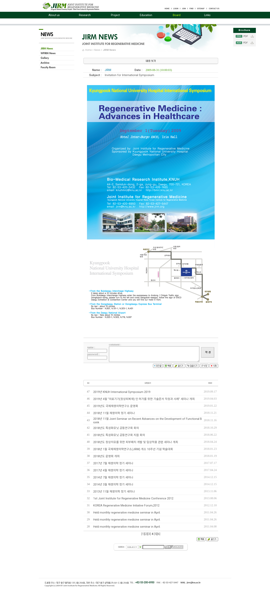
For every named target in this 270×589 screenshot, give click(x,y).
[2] (146, 534)
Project (115, 15)
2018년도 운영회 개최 (106, 456)
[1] (143, 534)
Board (176, 15)
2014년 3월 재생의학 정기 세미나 (113, 484)
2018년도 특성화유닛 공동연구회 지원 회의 (119, 435)
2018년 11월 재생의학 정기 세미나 (114, 413)
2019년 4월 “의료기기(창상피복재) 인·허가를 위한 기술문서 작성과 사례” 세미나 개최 (144, 399)
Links (207, 15)
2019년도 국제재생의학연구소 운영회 (115, 406)
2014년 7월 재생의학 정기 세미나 (113, 477)
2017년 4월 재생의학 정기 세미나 (113, 470)
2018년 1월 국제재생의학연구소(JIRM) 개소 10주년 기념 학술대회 (133, 449)
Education (146, 15)
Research (85, 15)
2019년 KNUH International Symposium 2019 (121, 392)
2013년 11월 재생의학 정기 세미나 (114, 491)
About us (54, 15)
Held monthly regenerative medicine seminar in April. (126, 512)
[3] (149, 534)
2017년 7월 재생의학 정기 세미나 (113, 463)
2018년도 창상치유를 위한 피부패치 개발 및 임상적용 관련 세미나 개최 (135, 442)
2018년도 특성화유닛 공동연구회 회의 (116, 428)
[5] (155, 534)
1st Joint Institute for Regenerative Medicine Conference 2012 (133, 498)
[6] (158, 534)
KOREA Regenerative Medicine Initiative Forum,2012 (126, 505)
